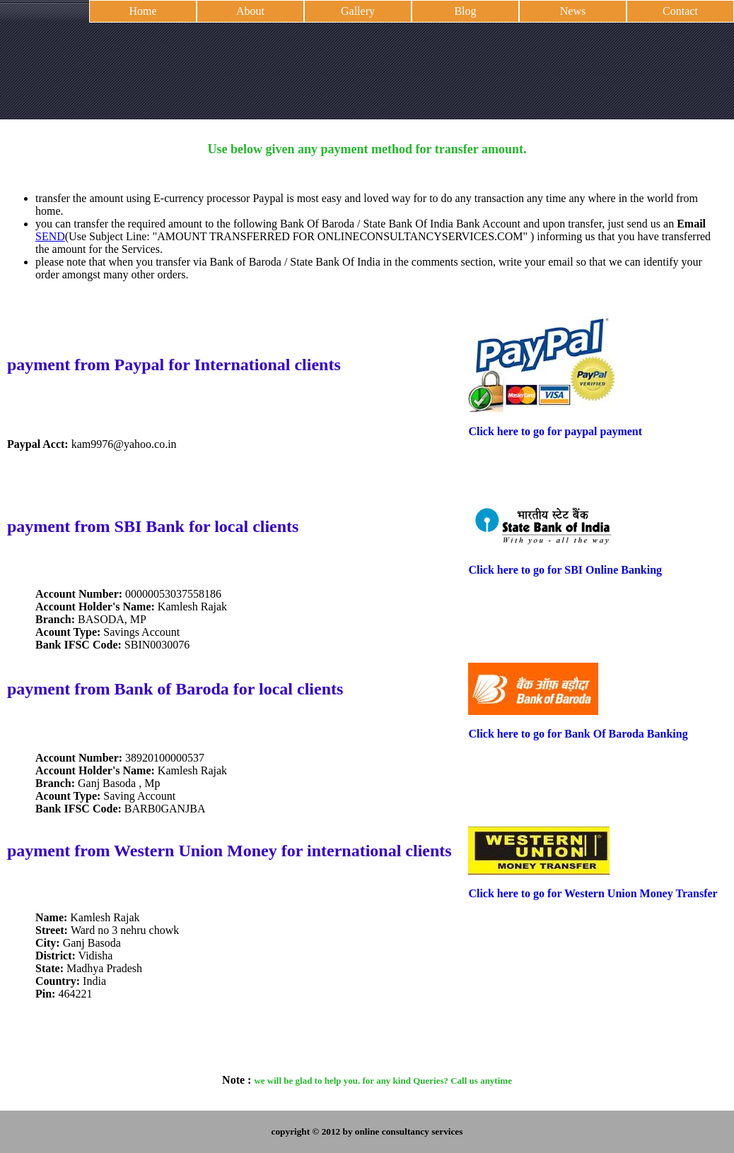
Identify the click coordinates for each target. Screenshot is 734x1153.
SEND (50, 236)
